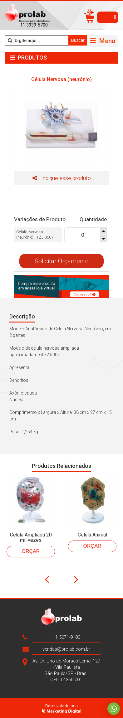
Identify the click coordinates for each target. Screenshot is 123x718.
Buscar (78, 40)
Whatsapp (113, 708)
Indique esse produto (61, 178)
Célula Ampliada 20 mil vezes (31, 535)
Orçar (31, 549)
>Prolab (27, 13)
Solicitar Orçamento (62, 259)
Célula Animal (92, 533)
